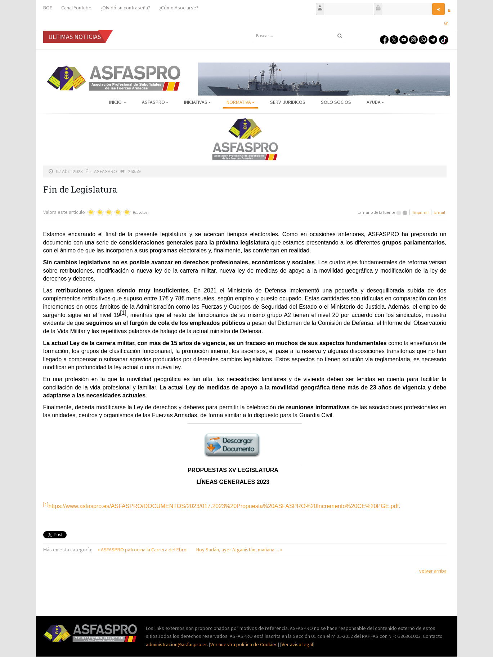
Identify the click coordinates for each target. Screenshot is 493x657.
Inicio (117, 102)
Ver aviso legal (297, 644)
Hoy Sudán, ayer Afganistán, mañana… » (239, 549)
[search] (299, 35)
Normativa (241, 102)
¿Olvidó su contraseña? (125, 7)
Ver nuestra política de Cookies (244, 644)
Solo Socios (336, 102)
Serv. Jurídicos (287, 102)
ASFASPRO (155, 102)
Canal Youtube (76, 7)
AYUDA (375, 102)
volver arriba (433, 571)
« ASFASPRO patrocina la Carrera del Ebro (143, 549)
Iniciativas (197, 102)
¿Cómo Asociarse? (178, 7)
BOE (47, 7)
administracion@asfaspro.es (177, 644)
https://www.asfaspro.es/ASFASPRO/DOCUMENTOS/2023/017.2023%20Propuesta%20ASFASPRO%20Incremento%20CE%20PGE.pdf (223, 506)
